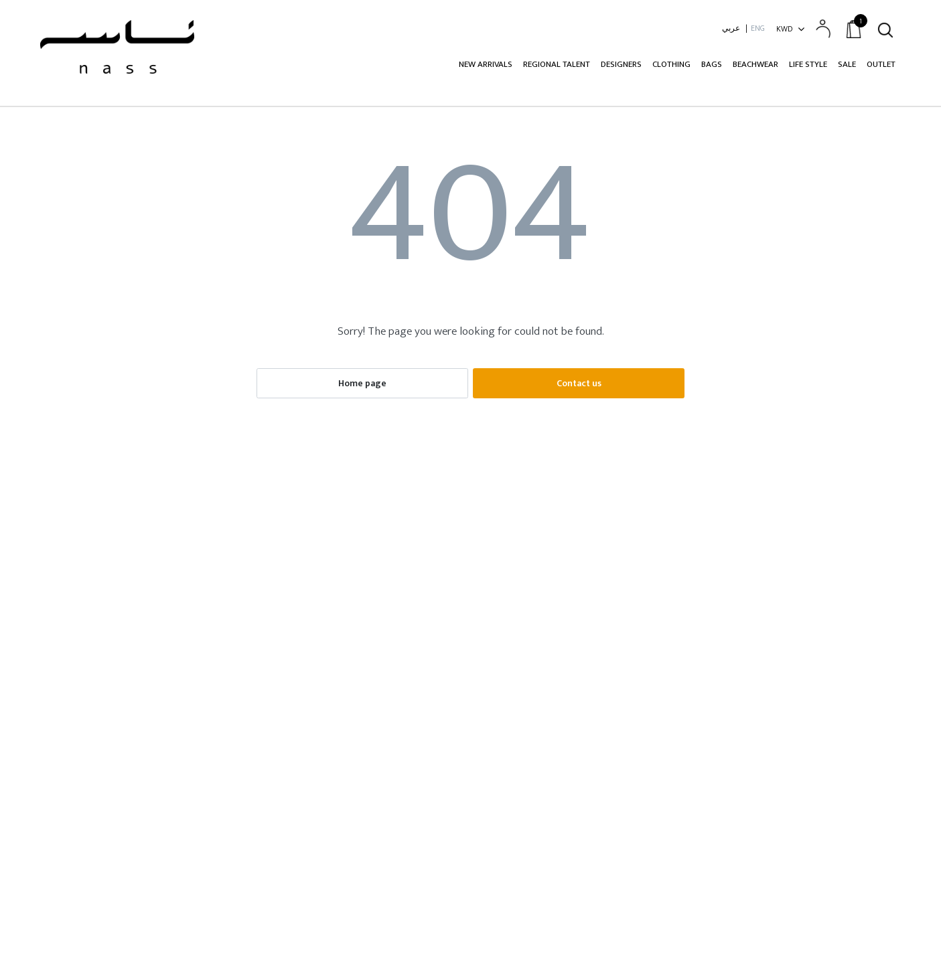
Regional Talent (556, 64)
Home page (362, 383)
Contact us (579, 383)
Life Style (808, 64)
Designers (621, 64)
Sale (847, 64)
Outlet (881, 64)
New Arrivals (485, 64)
